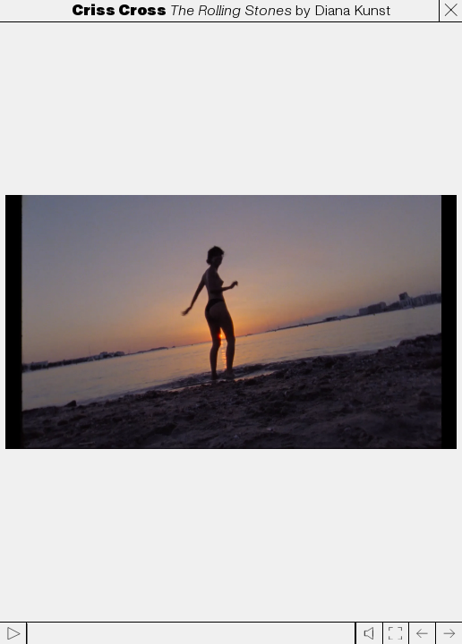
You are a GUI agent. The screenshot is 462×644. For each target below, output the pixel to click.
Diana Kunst (352, 11)
